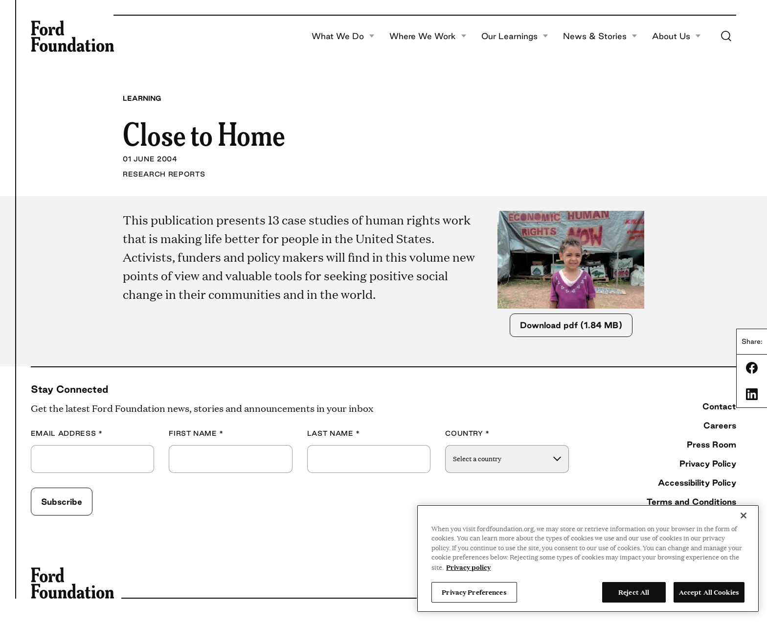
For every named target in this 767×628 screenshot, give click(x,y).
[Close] (743, 515)
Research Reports (164, 174)
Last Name (333, 433)
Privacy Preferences (474, 592)
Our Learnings (514, 36)
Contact (719, 406)
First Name (196, 433)
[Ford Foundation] (72, 36)
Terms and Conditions (691, 501)
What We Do (343, 36)
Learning (142, 98)
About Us (676, 36)
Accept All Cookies (709, 592)
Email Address (67, 433)
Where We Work (428, 36)
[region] (588, 558)
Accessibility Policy (697, 482)
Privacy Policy (707, 463)
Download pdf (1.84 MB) (571, 325)
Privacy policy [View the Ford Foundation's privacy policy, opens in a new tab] (468, 567)
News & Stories (600, 36)
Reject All (633, 592)
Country (467, 433)
